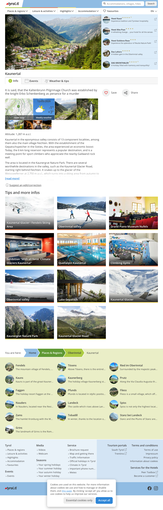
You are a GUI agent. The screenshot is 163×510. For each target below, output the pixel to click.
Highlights (65, 11)
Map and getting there (82, 453)
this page (67, 490)
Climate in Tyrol (78, 464)
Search (151, 3)
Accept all (104, 500)
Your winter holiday (49, 475)
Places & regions (16, 11)
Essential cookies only (79, 500)
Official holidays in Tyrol (83, 461)
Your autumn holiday (50, 472)
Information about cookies (144, 461)
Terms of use (151, 449)
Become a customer (146, 476)
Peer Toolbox (149, 472)
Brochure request (79, 449)
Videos (42, 449)
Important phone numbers (83, 468)
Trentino (121, 453)
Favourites (110, 11)
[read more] (12, 178)
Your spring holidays (49, 464)
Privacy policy (151, 457)
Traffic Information (80, 457)
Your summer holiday (50, 468)
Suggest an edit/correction (23, 185)
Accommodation (87, 11)
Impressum (152, 453)
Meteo (73, 472)
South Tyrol (119, 449)
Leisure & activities (42, 11)
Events (10, 475)
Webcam (43, 453)
